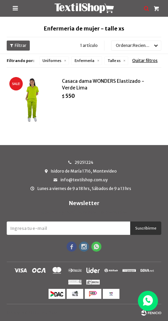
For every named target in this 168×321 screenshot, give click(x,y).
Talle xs (114, 60)
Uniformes (52, 60)
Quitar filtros (145, 60)
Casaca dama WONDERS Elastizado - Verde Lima (103, 84)
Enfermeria (84, 60)
